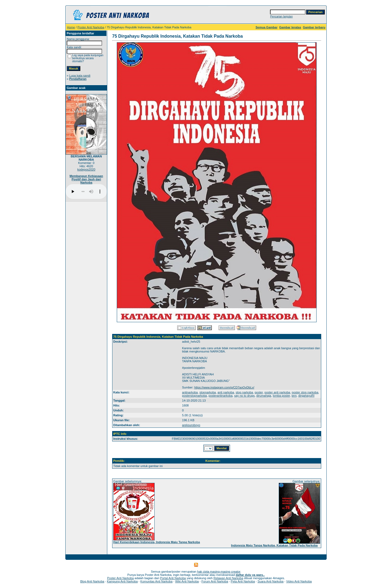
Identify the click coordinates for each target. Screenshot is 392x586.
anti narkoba (226, 392)
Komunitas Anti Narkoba (156, 581)
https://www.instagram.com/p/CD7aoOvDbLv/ (224, 387)
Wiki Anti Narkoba (187, 581)
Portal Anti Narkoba (173, 578)
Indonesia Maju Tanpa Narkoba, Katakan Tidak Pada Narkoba (274, 545)
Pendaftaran (78, 78)
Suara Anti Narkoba (270, 581)
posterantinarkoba (220, 395)
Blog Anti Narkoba (92, 581)
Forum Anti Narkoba (214, 581)
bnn (294, 395)
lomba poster (281, 395)
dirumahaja (263, 395)
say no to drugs (244, 395)
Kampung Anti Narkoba (122, 581)
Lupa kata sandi (79, 75)
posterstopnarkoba (194, 395)
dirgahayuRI (306, 395)
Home (71, 27)
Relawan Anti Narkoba (228, 578)
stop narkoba (244, 392)
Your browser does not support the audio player (86, 191)
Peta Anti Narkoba (243, 581)
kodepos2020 (86, 169)
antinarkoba (190, 392)
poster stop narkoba (305, 392)
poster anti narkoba (277, 392)
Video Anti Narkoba (299, 581)
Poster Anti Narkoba (91, 27)
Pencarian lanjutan (281, 16)
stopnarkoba (207, 392)
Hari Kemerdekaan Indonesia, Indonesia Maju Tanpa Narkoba (156, 542)
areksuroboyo (191, 425)
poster (259, 392)
